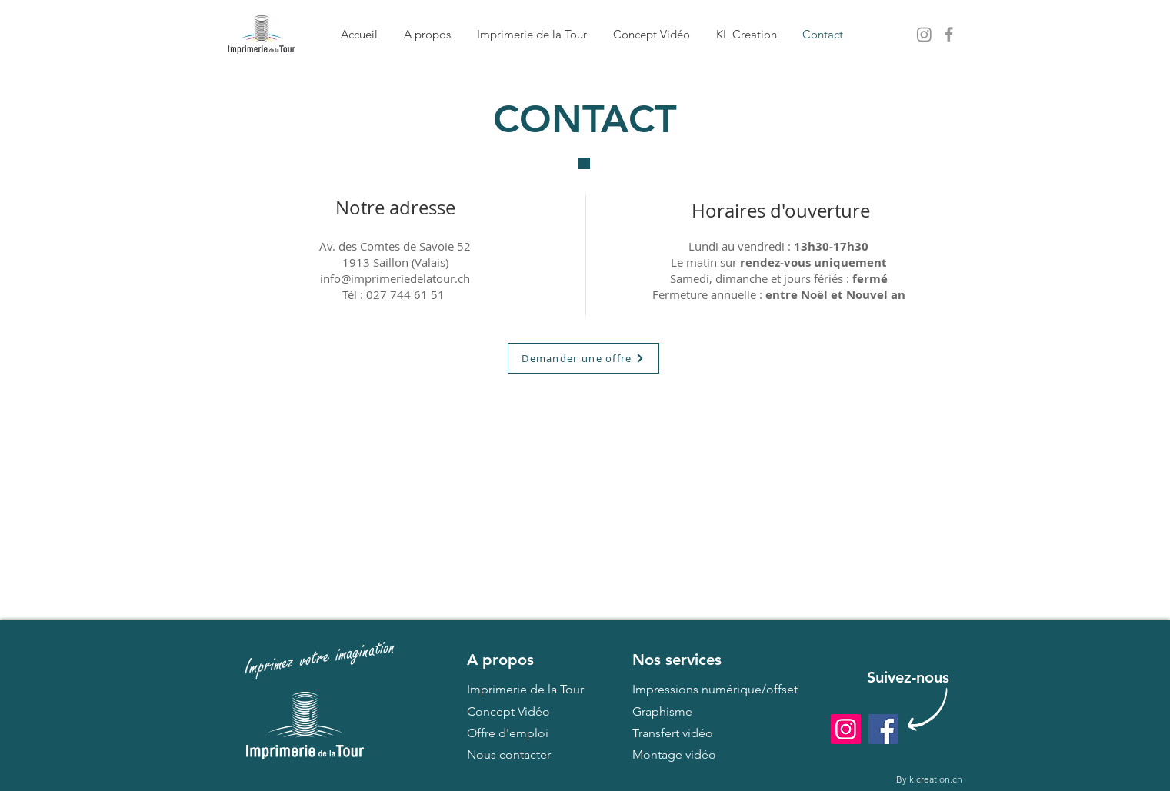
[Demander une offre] (583, 358)
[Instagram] (846, 729)
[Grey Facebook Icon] (948, 34)
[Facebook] (883, 729)
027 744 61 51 (405, 294)
